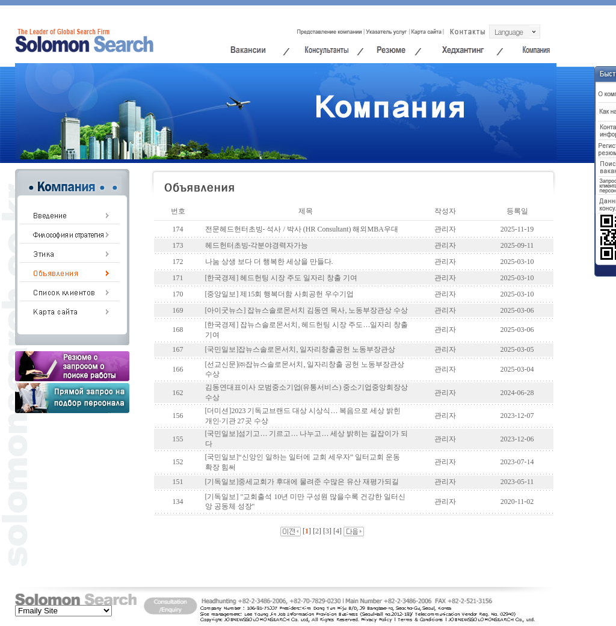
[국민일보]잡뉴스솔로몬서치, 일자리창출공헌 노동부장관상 (300, 349)
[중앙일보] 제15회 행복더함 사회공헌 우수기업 (279, 294)
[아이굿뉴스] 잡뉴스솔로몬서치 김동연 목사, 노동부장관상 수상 (306, 310)
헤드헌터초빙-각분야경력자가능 (257, 245)
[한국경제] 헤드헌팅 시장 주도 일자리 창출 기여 (281, 278)
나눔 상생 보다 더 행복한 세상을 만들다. (269, 261)
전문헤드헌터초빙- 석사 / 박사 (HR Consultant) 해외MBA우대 (301, 229)
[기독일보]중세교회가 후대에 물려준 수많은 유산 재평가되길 (302, 481)
